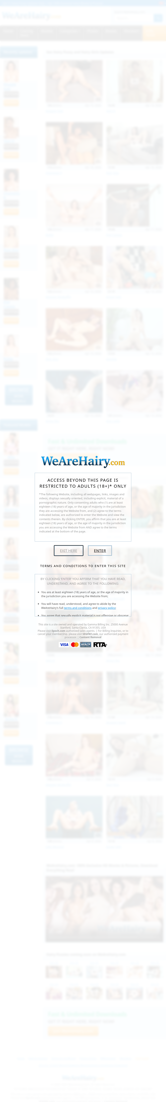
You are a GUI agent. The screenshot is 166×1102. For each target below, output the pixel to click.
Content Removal (90, 637)
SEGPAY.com (90, 634)
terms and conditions (78, 608)
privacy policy (106, 608)
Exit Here (68, 550)
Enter (100, 550)
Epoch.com (58, 630)
